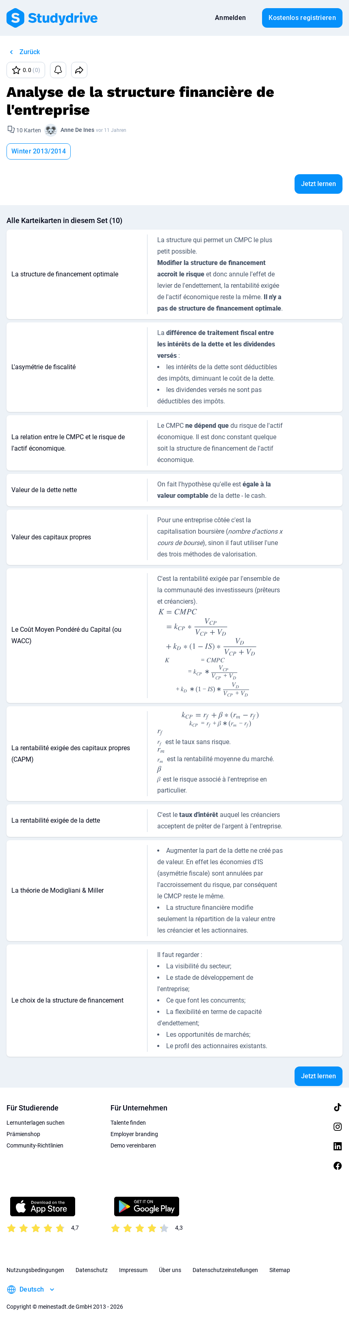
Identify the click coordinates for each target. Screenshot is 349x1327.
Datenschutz (92, 1270)
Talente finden (128, 1122)
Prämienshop (23, 1134)
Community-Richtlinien (35, 1145)
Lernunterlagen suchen (36, 1122)
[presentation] (207, 652)
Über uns (170, 1270)
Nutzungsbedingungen (35, 1270)
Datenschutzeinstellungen (225, 1270)
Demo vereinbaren (133, 1145)
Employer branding (134, 1134)
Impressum (133, 1270)
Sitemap (279, 1270)
